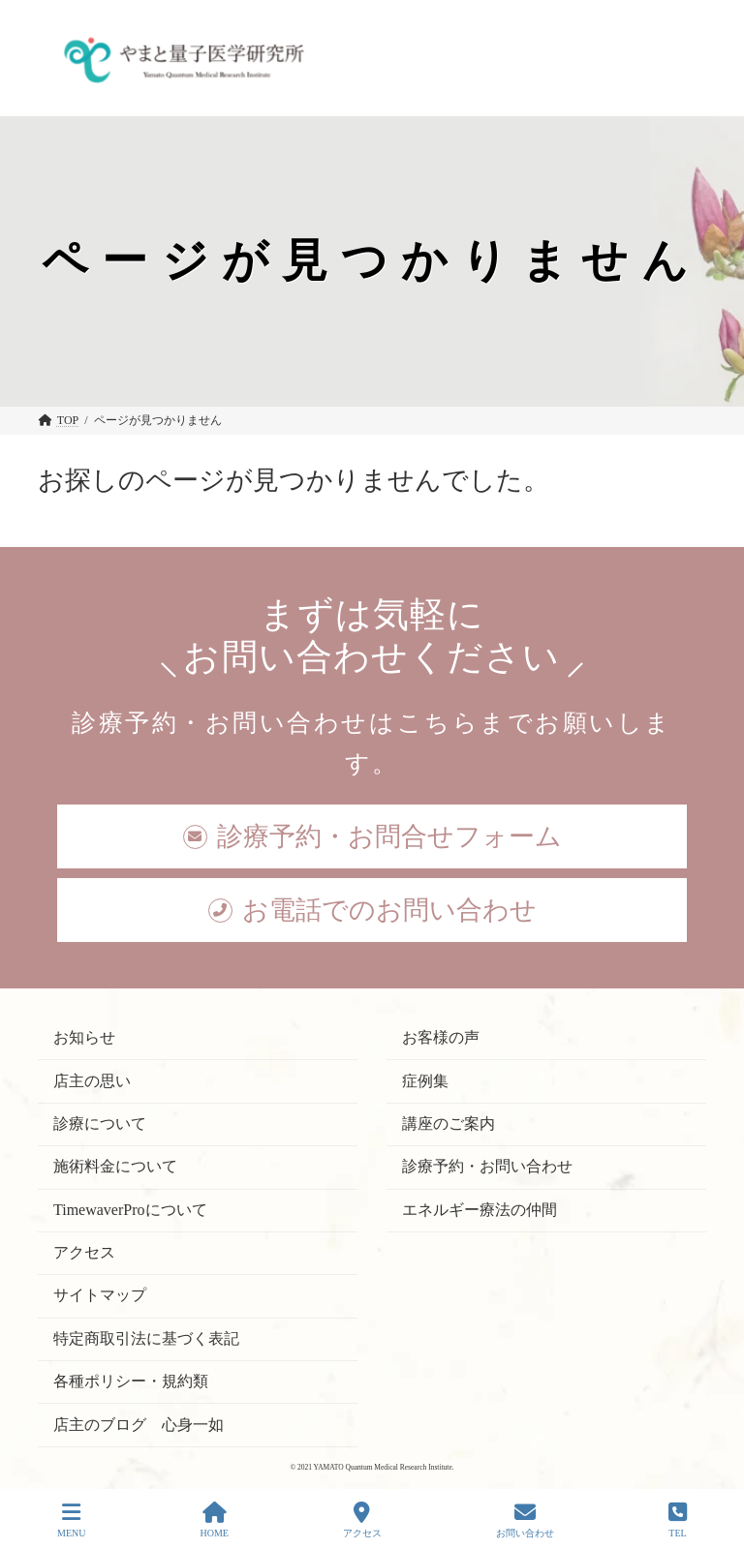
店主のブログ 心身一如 (138, 1424)
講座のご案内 (448, 1123)
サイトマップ (99, 1296)
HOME (214, 1520)
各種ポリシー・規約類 (130, 1382)
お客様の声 (441, 1038)
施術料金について (115, 1167)
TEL (677, 1520)
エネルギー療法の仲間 (479, 1209)
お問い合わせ (525, 1520)
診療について (99, 1123)
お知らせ (84, 1038)
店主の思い (92, 1081)
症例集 (425, 1081)
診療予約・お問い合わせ (487, 1167)
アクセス (84, 1252)
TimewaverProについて (130, 1209)
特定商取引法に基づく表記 (146, 1338)
